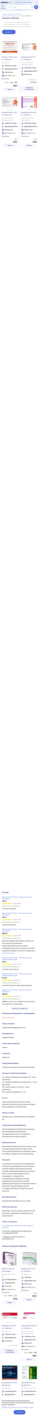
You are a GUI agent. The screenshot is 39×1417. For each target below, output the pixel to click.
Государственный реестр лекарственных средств (17, 1226)
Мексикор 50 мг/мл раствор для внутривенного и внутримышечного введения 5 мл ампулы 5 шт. (28, 1384)
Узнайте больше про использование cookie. (18, 1407)
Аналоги (8, 32)
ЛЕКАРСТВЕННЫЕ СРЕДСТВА (15, 14)
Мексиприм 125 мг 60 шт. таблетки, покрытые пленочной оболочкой (29, 1327)
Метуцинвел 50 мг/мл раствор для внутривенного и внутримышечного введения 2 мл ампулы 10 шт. (9, 1384)
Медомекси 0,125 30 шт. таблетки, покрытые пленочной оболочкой (10, 1327)
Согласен (19, 1412)
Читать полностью (8, 953)
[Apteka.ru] (6, 2)
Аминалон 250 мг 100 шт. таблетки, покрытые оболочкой (29, 113)
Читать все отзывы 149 (19, 1008)
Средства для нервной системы (10, 16)
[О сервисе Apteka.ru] (37, 2)
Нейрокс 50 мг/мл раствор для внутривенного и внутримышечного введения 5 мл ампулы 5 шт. (8, 1270)
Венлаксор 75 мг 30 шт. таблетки (28, 1270)
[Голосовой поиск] (32, 7)
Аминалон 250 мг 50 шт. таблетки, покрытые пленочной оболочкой (29, 58)
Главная (4, 14)
